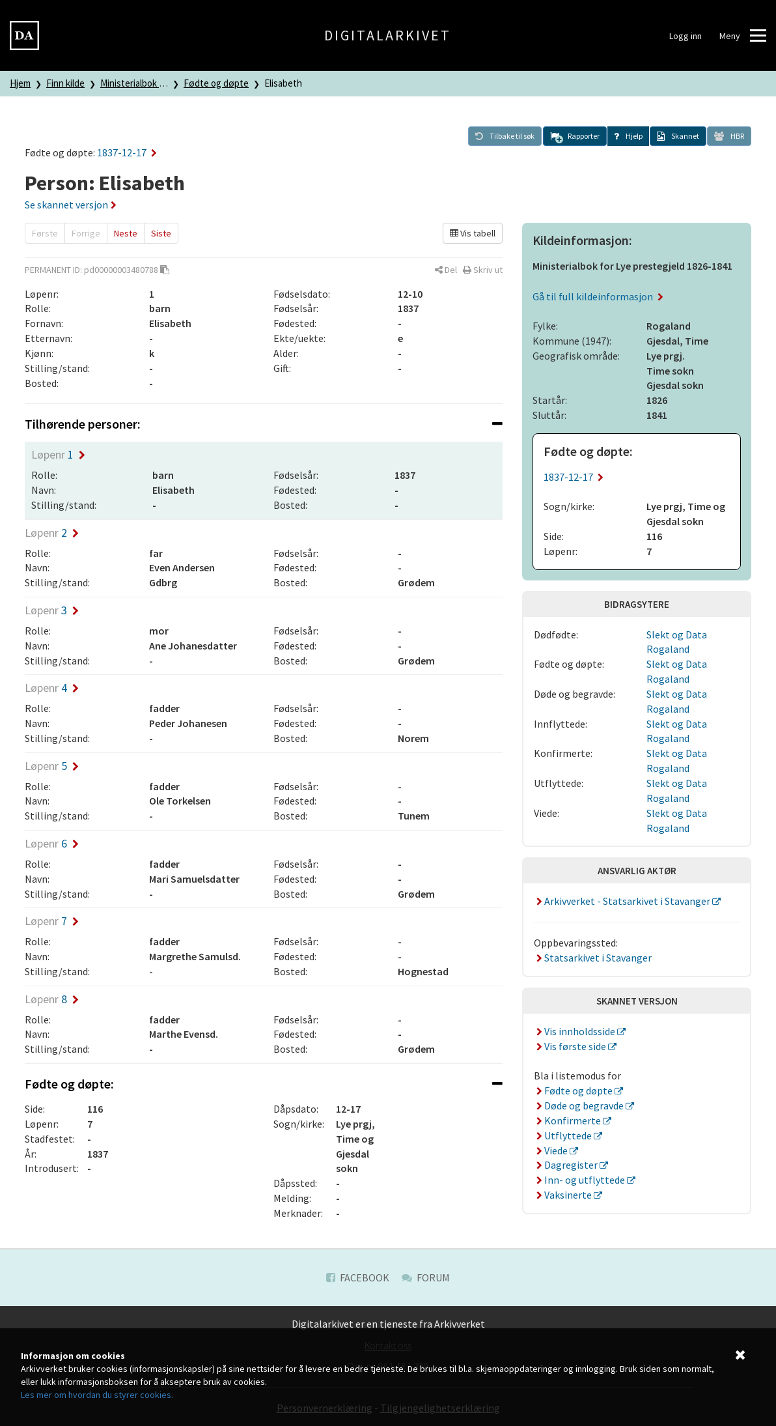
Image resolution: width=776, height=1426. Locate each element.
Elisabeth (283, 83)
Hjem (20, 83)
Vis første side (571, 1046)
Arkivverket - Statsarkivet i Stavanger (623, 900)
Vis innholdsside (575, 1031)
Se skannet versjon (71, 204)
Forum (426, 1277)
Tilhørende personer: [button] (264, 424)
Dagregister (567, 1164)
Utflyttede (564, 1135)
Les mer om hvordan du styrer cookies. (97, 1395)
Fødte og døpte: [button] (264, 1084)
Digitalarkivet (387, 35)
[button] (575, 136)
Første (45, 233)
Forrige (86, 233)
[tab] (264, 424)
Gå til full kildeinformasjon (598, 296)
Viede (552, 1150)
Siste (161, 233)
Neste (125, 233)
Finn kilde (65, 83)
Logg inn (685, 36)
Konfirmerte (568, 1120)
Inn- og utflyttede (580, 1179)
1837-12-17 (127, 152)
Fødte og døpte (216, 83)
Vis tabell (472, 233)
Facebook (357, 1277)
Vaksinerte (564, 1194)
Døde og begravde (580, 1105)
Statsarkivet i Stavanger (593, 957)
